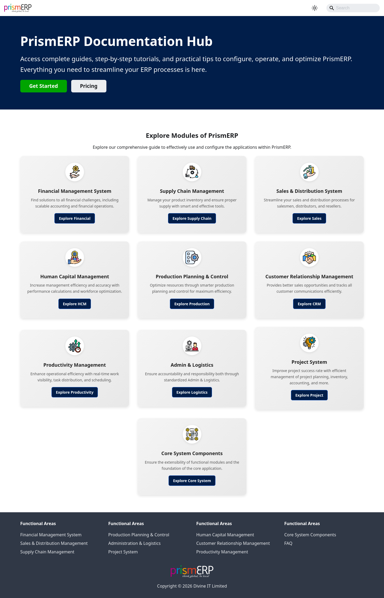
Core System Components (310, 535)
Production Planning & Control (138, 535)
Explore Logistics (192, 392)
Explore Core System (192, 480)
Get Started (43, 86)
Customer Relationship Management (233, 543)
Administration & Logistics (134, 543)
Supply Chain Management (47, 552)
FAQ (288, 543)
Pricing (88, 86)
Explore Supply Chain (192, 218)
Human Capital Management (225, 535)
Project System (123, 552)
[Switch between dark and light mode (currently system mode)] (314, 8)
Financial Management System (51, 535)
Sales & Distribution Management (54, 543)
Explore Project (309, 395)
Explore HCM (75, 303)
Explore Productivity (75, 392)
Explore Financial (74, 218)
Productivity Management (222, 552)
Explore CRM (309, 303)
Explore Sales (309, 218)
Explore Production (192, 303)
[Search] (353, 8)
